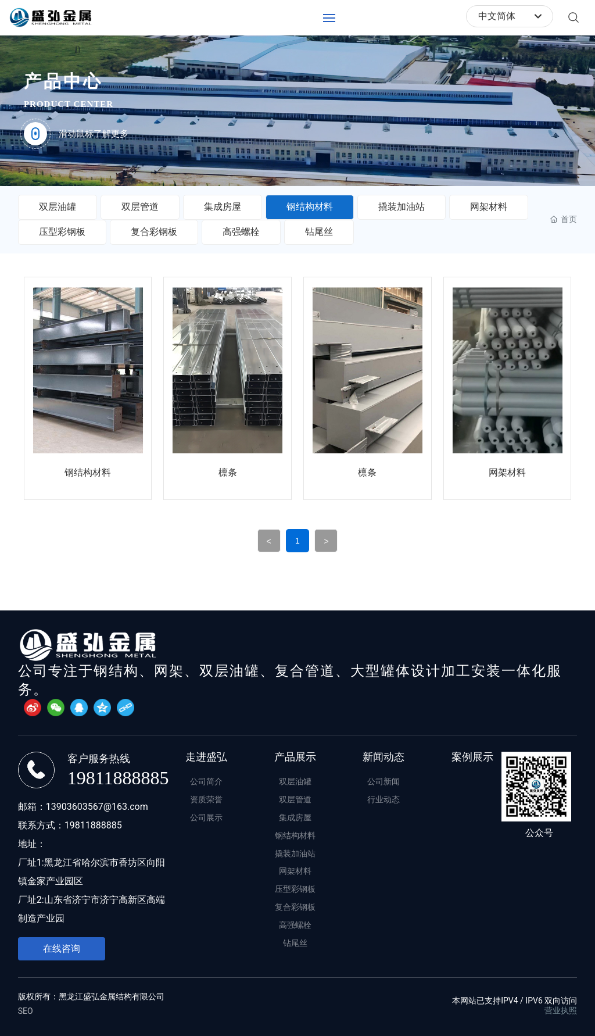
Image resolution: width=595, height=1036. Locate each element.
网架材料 (488, 206)
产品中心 (63, 81)
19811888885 (118, 777)
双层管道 (140, 206)
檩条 (227, 472)
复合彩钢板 (154, 231)
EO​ (29, 1011)
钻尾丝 (319, 231)
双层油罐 (57, 206)
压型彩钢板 (62, 231)
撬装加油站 (401, 206)
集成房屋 (222, 206)
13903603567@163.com (97, 806)
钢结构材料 (309, 206)
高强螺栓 (241, 231)
